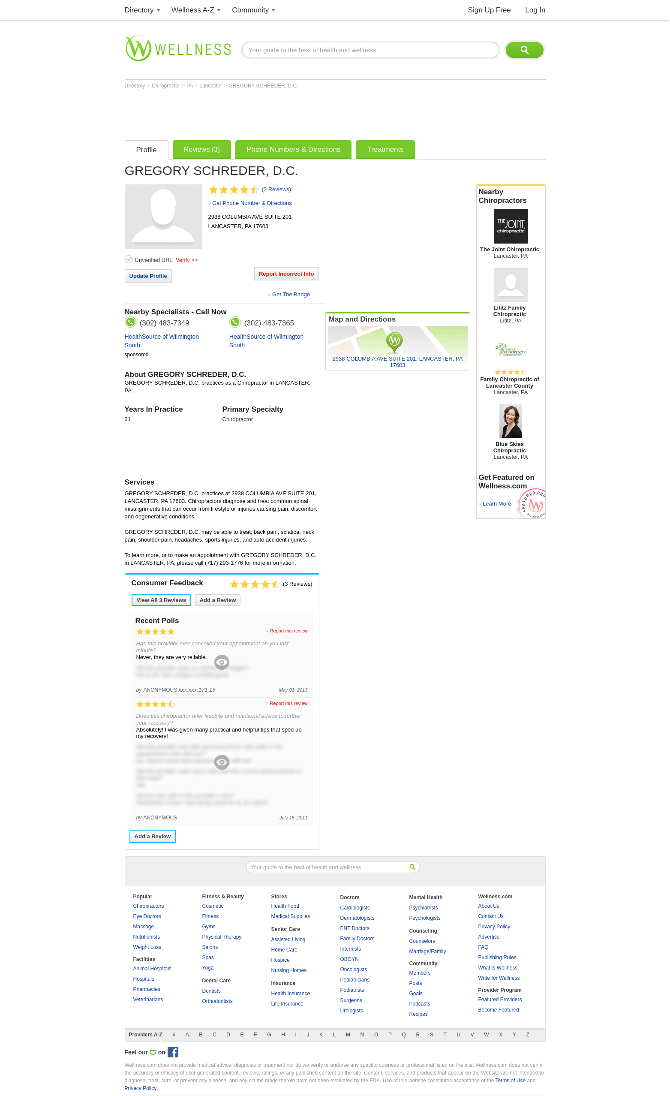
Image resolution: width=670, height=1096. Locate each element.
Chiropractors (148, 906)
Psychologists (425, 918)
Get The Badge (291, 294)
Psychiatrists (423, 908)
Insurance (283, 983)
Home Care (284, 950)
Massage (143, 927)
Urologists (351, 1011)
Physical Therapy (222, 937)
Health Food (285, 906)
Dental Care (216, 981)
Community (250, 10)
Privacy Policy (494, 927)
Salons (210, 947)
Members (420, 973)
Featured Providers (500, 1000)
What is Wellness (498, 968)
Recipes (418, 1014)
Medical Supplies (290, 916)
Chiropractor (166, 86)
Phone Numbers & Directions (293, 149)
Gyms (209, 927)
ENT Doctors (355, 928)
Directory (139, 10)
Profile (146, 150)
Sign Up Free (489, 10)
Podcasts (419, 1004)
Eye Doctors (147, 916)
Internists (350, 949)
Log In (535, 10)
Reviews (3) (202, 149)
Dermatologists (357, 918)
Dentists (211, 991)
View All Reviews (161, 600)
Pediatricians (355, 980)
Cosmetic (213, 906)
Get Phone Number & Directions (252, 203)
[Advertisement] (281, 112)
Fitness (210, 916)
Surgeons (351, 1000)
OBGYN (349, 959)
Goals (416, 994)
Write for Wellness (499, 978)
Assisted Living (288, 939)
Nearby (511, 196)
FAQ (483, 947)
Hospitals (143, 979)
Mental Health (426, 897)
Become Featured (498, 1010)
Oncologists (353, 970)
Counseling (423, 931)
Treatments (385, 149)
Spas (208, 957)
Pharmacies (146, 989)
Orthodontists (217, 1001)
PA (190, 86)
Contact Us (491, 916)
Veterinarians (148, 1000)
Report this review (288, 630)
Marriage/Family (427, 951)
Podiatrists (352, 990)
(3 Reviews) (276, 189)
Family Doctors (357, 939)
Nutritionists (146, 937)
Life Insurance (287, 1004)
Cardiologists (355, 908)
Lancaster (211, 86)
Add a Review (218, 600)
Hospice (280, 960)
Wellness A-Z (192, 10)
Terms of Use (510, 1081)
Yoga (208, 968)
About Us (488, 906)
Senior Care (285, 929)
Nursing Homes (289, 970)
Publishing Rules (497, 957)
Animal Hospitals (152, 969)
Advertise (489, 937)
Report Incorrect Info (286, 274)
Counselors (422, 941)
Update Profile (148, 276)
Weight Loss (147, 947)
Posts (415, 983)
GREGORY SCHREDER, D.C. (263, 86)
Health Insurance (290, 994)
